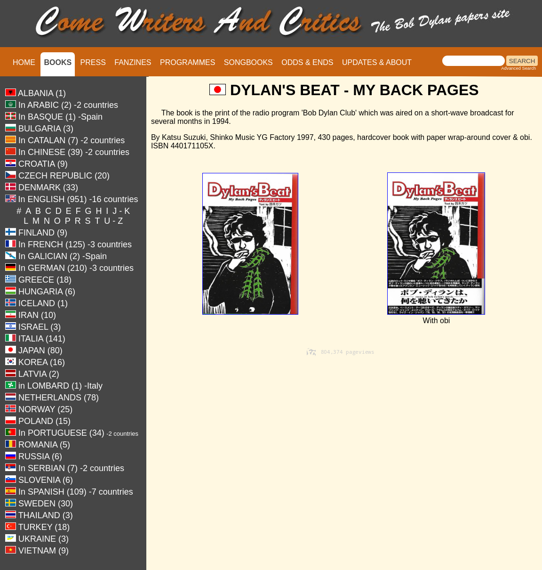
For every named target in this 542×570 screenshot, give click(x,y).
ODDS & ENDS (307, 62)
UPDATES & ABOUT (377, 62)
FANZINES (132, 62)
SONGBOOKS (248, 62)
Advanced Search (518, 68)
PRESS (93, 62)
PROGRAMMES (187, 62)
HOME (24, 62)
